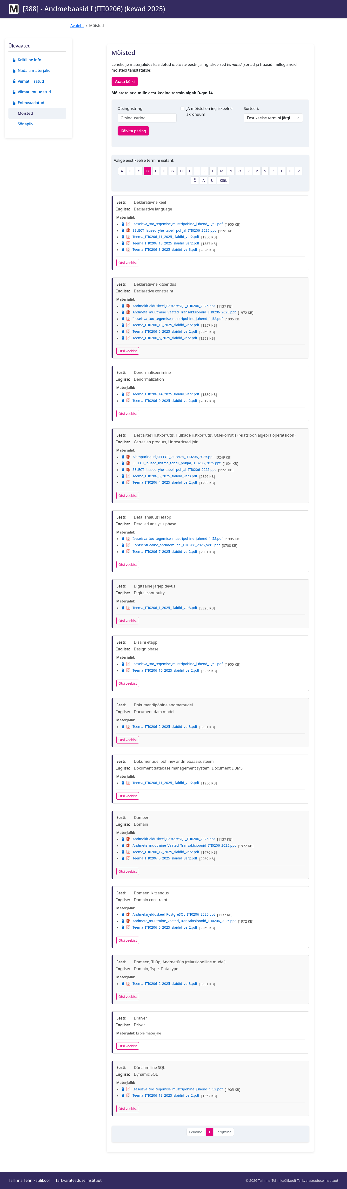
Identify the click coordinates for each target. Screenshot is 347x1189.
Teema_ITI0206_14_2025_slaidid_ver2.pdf (160, 394)
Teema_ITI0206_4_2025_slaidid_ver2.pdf (159, 482)
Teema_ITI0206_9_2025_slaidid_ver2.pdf (159, 400)
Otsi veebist (128, 262)
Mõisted (25, 113)
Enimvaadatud (28, 102)
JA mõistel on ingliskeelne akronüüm (209, 111)
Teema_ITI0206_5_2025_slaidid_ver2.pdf (159, 331)
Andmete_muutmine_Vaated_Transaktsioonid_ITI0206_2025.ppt (178, 312)
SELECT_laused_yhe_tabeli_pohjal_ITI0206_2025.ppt (168, 230)
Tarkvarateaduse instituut (78, 1180)
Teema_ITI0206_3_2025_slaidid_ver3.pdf (159, 249)
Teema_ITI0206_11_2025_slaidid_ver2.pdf (160, 236)
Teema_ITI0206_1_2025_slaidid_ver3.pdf (159, 607)
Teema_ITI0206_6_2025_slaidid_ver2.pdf (159, 338)
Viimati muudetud (31, 92)
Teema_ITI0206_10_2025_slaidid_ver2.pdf (160, 670)
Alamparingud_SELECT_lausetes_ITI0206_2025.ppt (167, 456)
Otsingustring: (131, 108)
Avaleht (77, 25)
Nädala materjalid (31, 70)
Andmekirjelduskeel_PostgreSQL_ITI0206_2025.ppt (168, 306)
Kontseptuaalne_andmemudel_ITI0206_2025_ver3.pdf (170, 545)
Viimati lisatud (28, 81)
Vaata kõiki (125, 81)
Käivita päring (133, 131)
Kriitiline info (26, 59)
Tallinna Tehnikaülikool (29, 1180)
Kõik (223, 180)
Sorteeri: (251, 108)
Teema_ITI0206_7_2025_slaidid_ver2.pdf (159, 551)
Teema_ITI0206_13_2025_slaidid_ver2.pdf (160, 243)
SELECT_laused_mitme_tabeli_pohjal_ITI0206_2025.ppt (171, 463)
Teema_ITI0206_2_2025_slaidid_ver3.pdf (159, 726)
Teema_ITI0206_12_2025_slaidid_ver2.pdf (160, 852)
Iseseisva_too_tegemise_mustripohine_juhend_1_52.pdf (172, 224)
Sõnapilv (25, 124)
